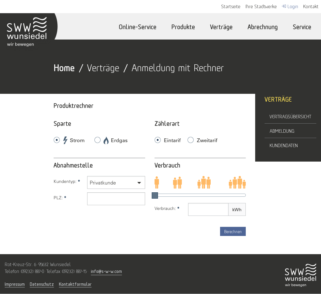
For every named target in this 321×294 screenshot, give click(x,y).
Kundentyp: (67, 181)
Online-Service (137, 26)
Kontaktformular (75, 284)
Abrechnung (263, 26)
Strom (74, 140)
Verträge (221, 26)
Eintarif (172, 140)
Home (64, 66)
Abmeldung (282, 130)
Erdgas (116, 140)
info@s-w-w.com (106, 270)
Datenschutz (42, 284)
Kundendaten (284, 145)
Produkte (183, 26)
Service (302, 26)
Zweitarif (207, 140)
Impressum (15, 284)
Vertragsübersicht (290, 116)
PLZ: (60, 197)
